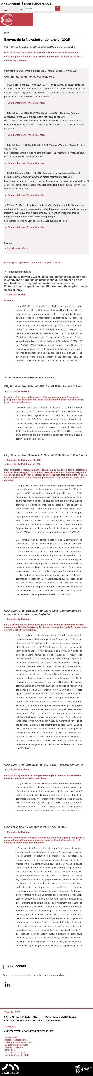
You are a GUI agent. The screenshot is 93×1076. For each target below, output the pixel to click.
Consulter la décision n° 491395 (24, 460)
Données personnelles (38, 1031)
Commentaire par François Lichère (26, 103)
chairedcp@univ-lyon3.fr (16, 1055)
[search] (39, 8)
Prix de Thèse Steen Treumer (24, 1020)
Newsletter (13, 1031)
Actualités (12, 1017)
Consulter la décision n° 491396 (24, 464)
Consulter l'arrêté (16, 294)
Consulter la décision (18, 391)
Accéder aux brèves (17, 248)
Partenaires (52, 1020)
